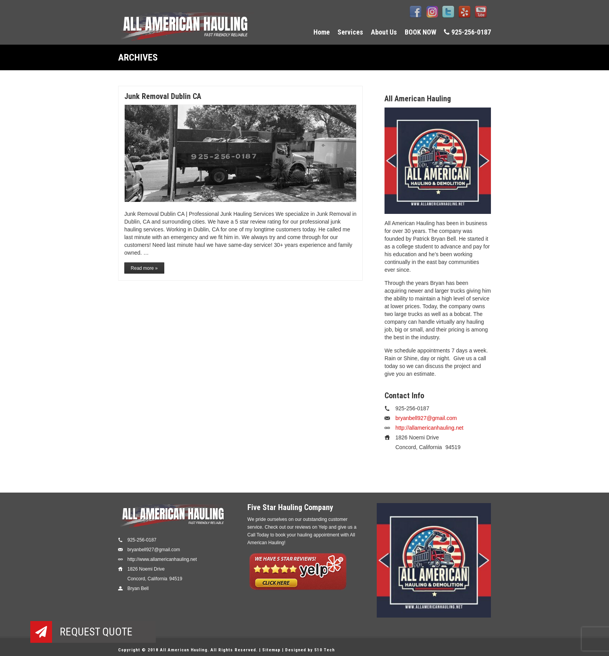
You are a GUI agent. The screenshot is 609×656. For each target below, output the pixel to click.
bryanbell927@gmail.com (426, 418)
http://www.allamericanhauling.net (162, 559)
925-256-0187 (467, 32)
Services (350, 32)
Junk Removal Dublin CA (162, 96)
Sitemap (271, 650)
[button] (41, 632)
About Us (384, 32)
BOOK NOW (420, 32)
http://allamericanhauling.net (429, 428)
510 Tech (324, 650)
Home (321, 32)
